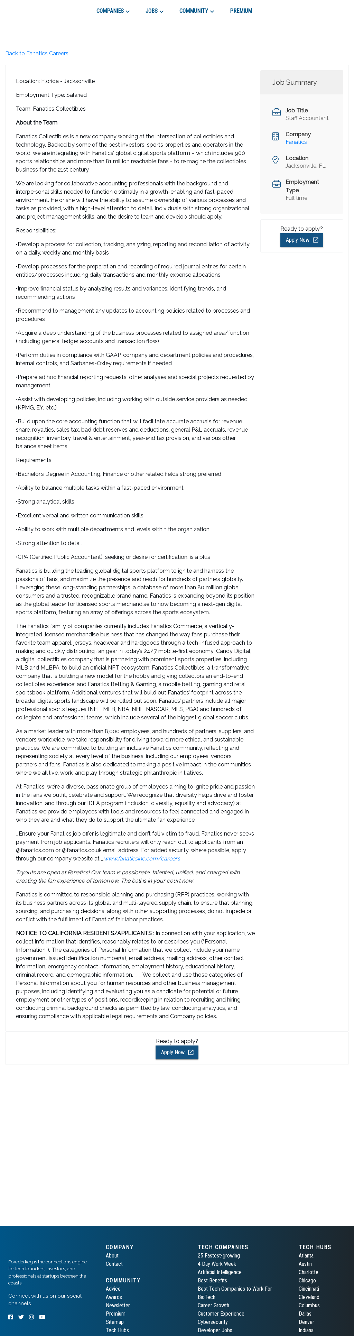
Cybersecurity (213, 1322)
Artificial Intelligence (220, 1272)
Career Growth (213, 1305)
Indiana (306, 1330)
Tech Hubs (117, 1330)
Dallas (305, 1313)
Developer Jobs (215, 1330)
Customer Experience (221, 1313)
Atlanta (306, 1255)
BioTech (206, 1297)
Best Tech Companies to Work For (235, 1289)
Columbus (309, 1305)
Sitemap (115, 1322)
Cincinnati (309, 1289)
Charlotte (308, 1272)
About (112, 1255)
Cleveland (309, 1297)
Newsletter (118, 1305)
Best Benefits (212, 1280)
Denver (306, 1322)
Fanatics (296, 142)
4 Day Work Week (217, 1264)
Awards (114, 1297)
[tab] (33, 8)
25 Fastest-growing (219, 1255)
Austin (305, 1264)
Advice (113, 1289)
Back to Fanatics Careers (36, 53)
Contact (114, 1264)
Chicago (307, 1280)
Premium (115, 1313)
